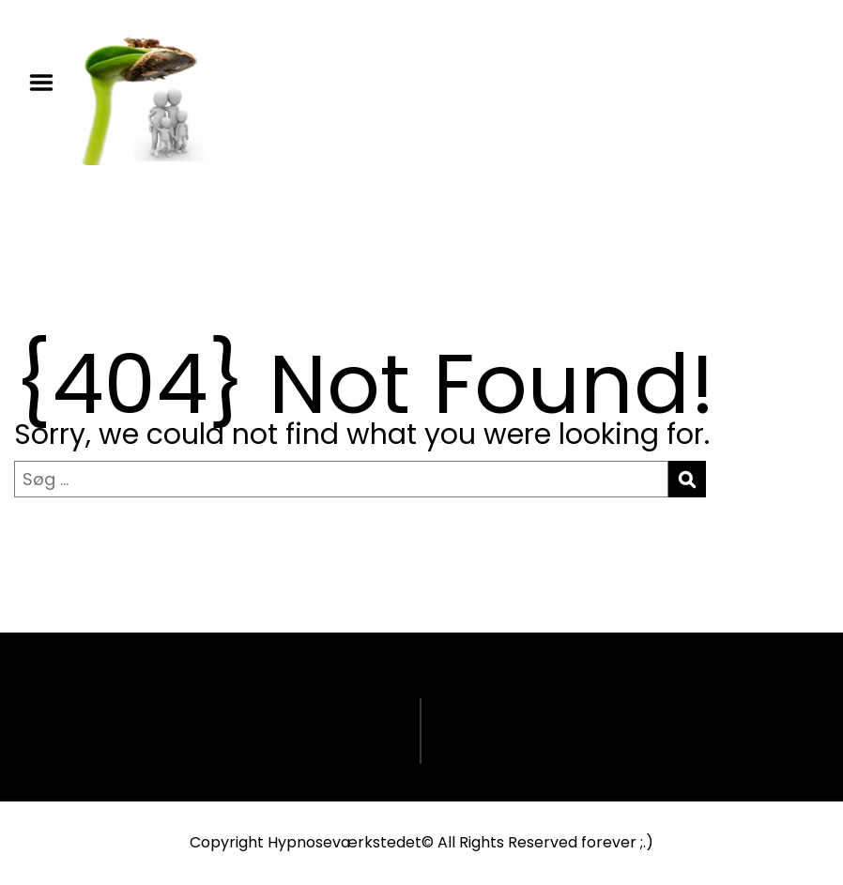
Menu (48, 82)
